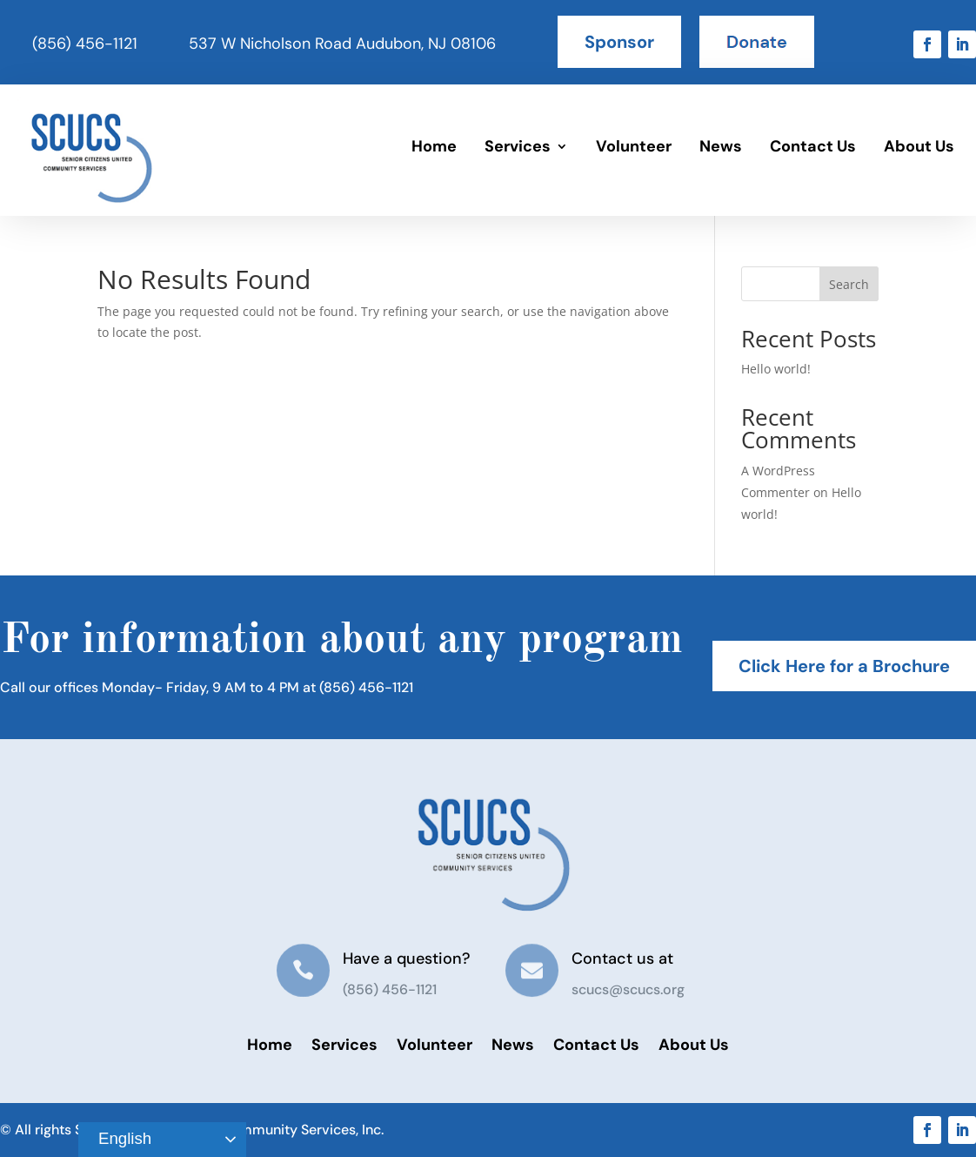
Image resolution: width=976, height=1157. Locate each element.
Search (849, 284)
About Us (919, 146)
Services (518, 146)
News (720, 146)
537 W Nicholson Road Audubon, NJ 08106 (342, 43)
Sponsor (619, 41)
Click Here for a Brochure (844, 666)
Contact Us (813, 146)
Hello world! (776, 368)
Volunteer (634, 146)
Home (434, 146)
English (117, 1140)
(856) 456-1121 (84, 43)
